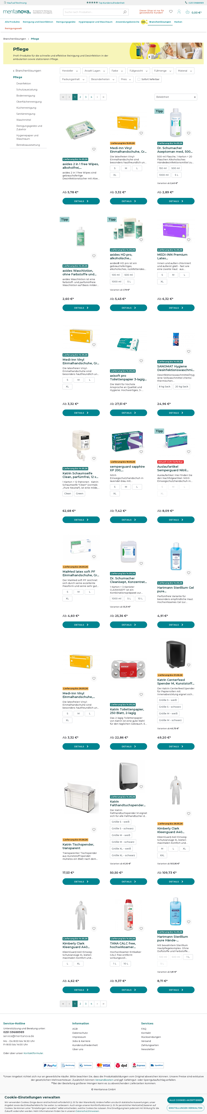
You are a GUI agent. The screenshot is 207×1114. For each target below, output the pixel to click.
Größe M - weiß (168, 713)
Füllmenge (163, 70)
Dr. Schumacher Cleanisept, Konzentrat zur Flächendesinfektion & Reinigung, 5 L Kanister (128, 580)
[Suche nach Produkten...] (92, 12)
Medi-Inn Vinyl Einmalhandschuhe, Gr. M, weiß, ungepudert (127, 149)
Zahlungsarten (150, 1045)
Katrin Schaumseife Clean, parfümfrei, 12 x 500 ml (79, 475)
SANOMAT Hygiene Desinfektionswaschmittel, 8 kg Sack (175, 368)
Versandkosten (104, 1079)
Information (80, 1023)
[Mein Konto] (179, 11)
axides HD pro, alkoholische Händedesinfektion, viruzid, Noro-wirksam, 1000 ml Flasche (127, 256)
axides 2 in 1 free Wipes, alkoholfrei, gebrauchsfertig (81, 166)
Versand (146, 1041)
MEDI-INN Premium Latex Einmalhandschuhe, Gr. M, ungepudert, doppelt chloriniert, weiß (175, 256)
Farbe (117, 70)
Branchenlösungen (28, 70)
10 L (140, 598)
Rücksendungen (151, 1037)
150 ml (163, 168)
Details (79, 201)
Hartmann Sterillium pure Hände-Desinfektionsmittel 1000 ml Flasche (172, 938)
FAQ (143, 1028)
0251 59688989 (196, 3)
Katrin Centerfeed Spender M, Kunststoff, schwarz (175, 681)
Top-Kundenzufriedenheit (112, 3)
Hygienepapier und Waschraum (27, 137)
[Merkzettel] (171, 11)
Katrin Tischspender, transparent (78, 846)
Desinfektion (23, 83)
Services (147, 1023)
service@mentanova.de (18, 1036)
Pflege (17, 77)
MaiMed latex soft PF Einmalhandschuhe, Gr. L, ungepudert (80, 573)
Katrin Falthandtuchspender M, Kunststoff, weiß (127, 803)
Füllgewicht (139, 70)
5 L (176, 174)
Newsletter (148, 1049)
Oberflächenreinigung (29, 101)
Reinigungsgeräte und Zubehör (29, 127)
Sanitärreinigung (25, 113)
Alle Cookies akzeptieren (185, 1100)
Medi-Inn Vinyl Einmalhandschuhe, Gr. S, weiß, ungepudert (80, 361)
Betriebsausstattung (28, 144)
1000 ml (164, 174)
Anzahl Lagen (95, 70)
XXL (162, 855)
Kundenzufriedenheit (85, 1045)
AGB (75, 1028)
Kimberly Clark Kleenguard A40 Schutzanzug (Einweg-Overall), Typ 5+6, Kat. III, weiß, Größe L (174, 830)
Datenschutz (80, 1032)
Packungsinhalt (73, 79)
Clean (67, 493)
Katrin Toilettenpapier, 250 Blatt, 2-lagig (127, 711)
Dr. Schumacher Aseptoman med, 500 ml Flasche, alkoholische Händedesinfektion (173, 149)
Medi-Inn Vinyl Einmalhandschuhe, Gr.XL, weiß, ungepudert (78, 695)
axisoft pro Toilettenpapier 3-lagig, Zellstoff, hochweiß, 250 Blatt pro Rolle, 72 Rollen (128, 377)
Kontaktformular (33, 1053)
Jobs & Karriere (81, 1041)
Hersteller (70, 70)
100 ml (116, 274)
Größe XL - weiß (121, 848)
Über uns (77, 1049)
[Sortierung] (176, 97)
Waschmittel (23, 119)
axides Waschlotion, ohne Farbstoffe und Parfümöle (78, 272)
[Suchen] (125, 12)
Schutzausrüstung (26, 89)
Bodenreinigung (25, 95)
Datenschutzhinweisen (87, 1111)
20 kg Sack (181, 386)
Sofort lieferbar (150, 79)
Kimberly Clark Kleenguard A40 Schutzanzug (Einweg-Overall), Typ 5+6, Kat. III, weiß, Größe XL (80, 945)
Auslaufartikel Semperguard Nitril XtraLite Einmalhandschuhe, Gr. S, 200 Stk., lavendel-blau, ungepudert (175, 468)
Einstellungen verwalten (185, 1108)
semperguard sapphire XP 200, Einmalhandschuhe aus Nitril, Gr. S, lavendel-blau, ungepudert (128, 468)
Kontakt (146, 1032)
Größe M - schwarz (170, 720)
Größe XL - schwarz (123, 855)
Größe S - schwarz (170, 706)
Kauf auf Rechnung (17, 3)
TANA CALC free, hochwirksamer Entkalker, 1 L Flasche (126, 945)
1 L (114, 963)
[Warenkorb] (193, 12)
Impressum (79, 1037)
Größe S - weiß (168, 700)
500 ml (175, 168)
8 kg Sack (164, 386)
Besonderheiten (103, 79)
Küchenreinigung (26, 107)
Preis (126, 79)
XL (114, 174)
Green (79, 493)
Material (185, 70)
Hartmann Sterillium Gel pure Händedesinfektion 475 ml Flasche (175, 589)
